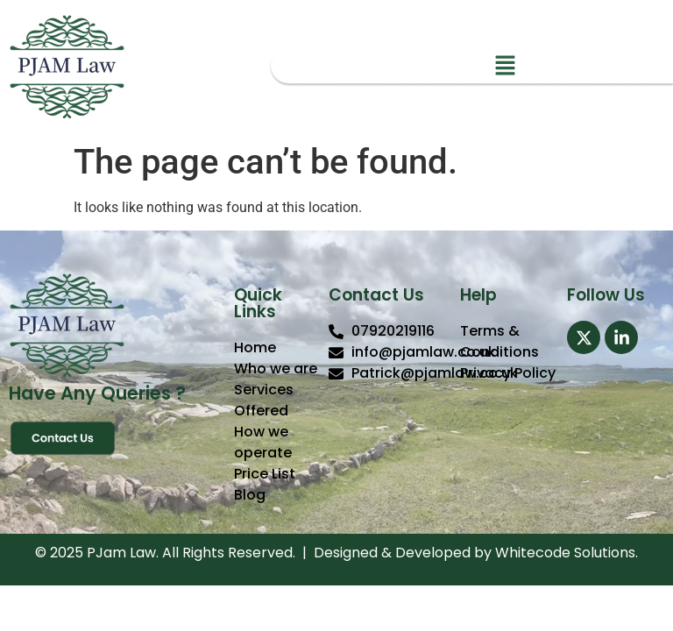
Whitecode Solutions (565, 552)
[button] (504, 66)
